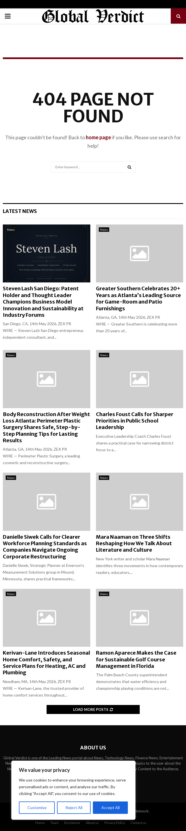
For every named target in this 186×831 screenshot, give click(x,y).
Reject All (73, 807)
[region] (73, 790)
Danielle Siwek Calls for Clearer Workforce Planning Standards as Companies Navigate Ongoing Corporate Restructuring (45, 547)
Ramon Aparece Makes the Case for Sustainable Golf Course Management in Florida (136, 659)
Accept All (110, 807)
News (11, 229)
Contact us (138, 823)
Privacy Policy (114, 823)
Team (54, 823)
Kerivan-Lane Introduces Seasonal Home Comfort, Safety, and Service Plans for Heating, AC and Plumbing (46, 663)
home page (98, 137)
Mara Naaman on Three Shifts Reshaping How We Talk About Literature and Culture (134, 543)
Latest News (20, 211)
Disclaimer (72, 823)
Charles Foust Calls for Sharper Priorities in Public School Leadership (134, 421)
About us (92, 823)
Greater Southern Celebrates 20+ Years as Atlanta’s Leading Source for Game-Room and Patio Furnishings (138, 298)
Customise (37, 807)
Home (40, 823)
